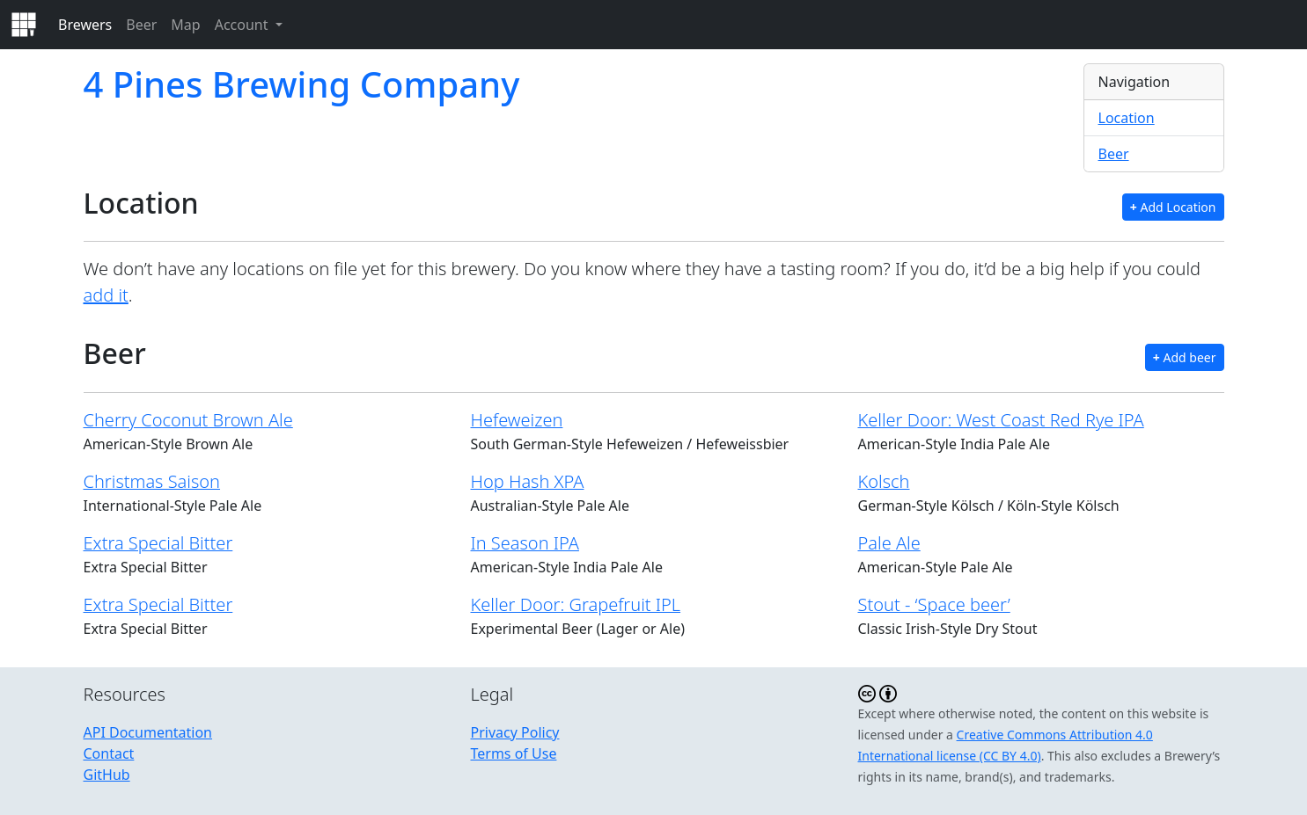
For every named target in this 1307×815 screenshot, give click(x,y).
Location (1126, 117)
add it (106, 295)
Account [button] (243, 24)
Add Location (1173, 207)
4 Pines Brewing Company (302, 84)
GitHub (107, 774)
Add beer (1184, 357)
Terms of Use (514, 753)
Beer (141, 24)
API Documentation (148, 732)
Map (185, 24)
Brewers (85, 24)
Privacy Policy (515, 732)
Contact (109, 753)
